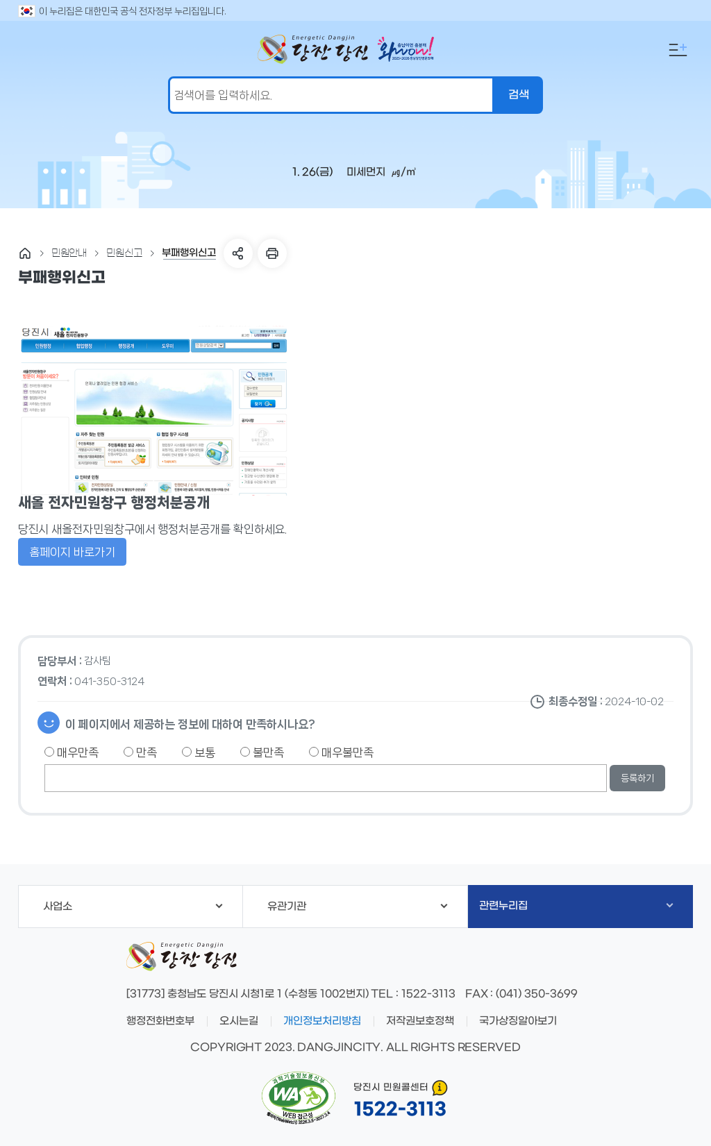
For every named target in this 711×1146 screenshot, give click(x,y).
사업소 (133, 906)
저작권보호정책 (420, 1021)
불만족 (262, 752)
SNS (238, 253)
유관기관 (357, 906)
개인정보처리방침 (322, 1021)
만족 (140, 752)
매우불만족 (341, 752)
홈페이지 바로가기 (72, 552)
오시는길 (238, 1021)
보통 (198, 752)
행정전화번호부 (160, 1021)
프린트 (272, 253)
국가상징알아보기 (518, 1021)
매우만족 (71, 752)
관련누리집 (576, 906)
